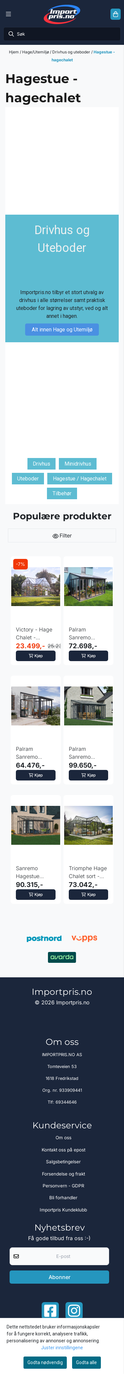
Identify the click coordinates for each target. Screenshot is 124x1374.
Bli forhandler (63, 1197)
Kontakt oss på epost (63, 1149)
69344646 (66, 1102)
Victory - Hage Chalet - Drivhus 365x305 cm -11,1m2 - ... (34, 633)
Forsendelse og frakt (63, 1173)
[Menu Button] (8, 14)
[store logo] (62, 14)
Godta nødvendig (45, 1362)
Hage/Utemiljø (36, 51)
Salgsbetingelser (63, 1161)
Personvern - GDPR (63, 1185)
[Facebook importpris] (50, 1310)
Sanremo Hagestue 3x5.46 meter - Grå (35, 872)
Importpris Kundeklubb (63, 1209)
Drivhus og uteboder (71, 51)
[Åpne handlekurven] (115, 14)
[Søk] (62, 34)
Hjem (14, 51)
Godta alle (86, 1362)
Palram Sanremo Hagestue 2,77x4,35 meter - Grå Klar (83, 633)
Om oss (63, 1137)
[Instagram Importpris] (74, 1310)
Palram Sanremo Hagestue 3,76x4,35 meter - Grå (83, 753)
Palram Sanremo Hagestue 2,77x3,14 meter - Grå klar (35, 753)
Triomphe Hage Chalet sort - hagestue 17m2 (88, 872)
